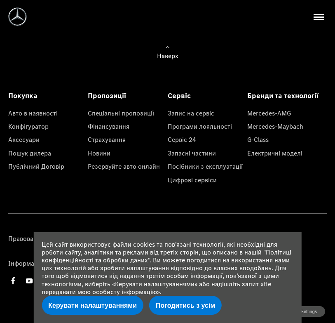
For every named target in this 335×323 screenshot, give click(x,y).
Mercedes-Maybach (275, 126)
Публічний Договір (36, 166)
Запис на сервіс (191, 113)
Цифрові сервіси (192, 180)
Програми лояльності (200, 126)
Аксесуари (24, 139)
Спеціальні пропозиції (121, 113)
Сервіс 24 (182, 139)
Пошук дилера (29, 153)
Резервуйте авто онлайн (124, 166)
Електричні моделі (274, 153)
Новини (99, 153)
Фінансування (108, 126)
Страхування (107, 139)
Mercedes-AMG (269, 113)
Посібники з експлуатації (205, 166)
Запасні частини (192, 153)
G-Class (258, 139)
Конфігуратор (28, 126)
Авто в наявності (33, 113)
